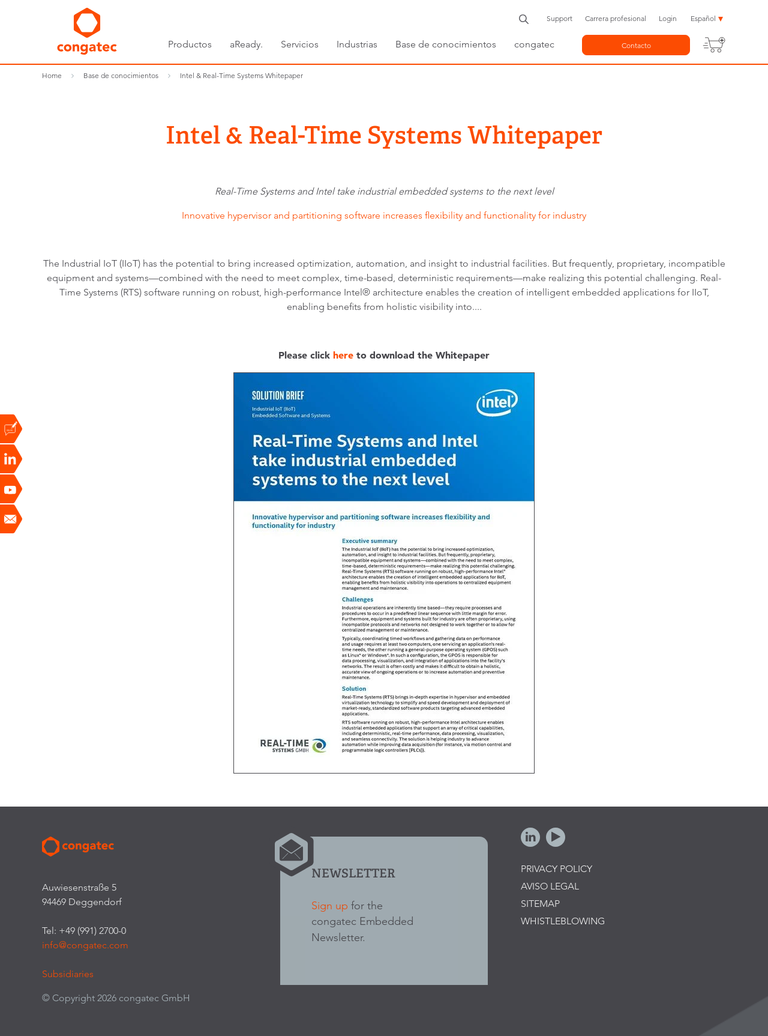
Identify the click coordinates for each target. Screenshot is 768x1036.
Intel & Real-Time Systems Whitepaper (241, 75)
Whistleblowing (563, 921)
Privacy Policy (556, 868)
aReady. (246, 44)
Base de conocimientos (445, 44)
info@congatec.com (85, 945)
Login (668, 18)
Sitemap (540, 903)
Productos (190, 44)
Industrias (357, 44)
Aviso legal (550, 886)
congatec (534, 44)
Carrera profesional (615, 18)
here (343, 355)
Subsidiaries (68, 974)
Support (559, 18)
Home (52, 75)
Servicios (300, 44)
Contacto (636, 45)
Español (703, 18)
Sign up (329, 905)
